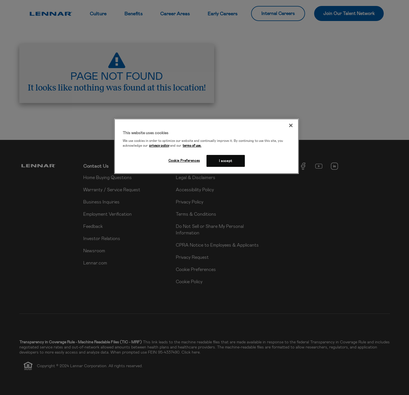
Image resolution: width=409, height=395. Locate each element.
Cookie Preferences (184, 160)
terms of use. (192, 145)
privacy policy (159, 145)
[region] (206, 146)
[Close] (291, 125)
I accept (225, 161)
